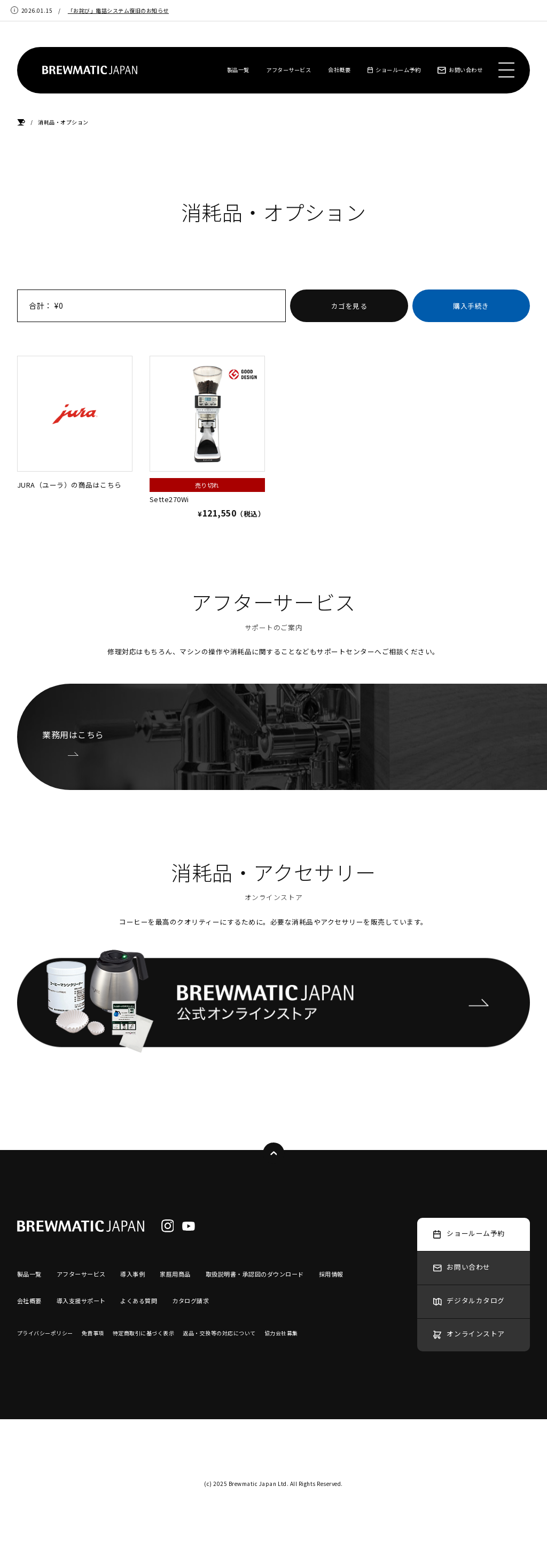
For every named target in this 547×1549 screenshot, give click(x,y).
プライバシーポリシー (45, 1333)
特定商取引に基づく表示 (144, 1333)
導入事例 (132, 1274)
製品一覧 (238, 70)
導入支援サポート (81, 1300)
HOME (21, 122)
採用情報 (331, 1274)
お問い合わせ (459, 70)
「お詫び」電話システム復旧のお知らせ (118, 10)
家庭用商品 (175, 1274)
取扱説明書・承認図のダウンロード (255, 1274)
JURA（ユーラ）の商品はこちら (74, 422)
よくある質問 (138, 1300)
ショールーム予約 (394, 70)
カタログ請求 (190, 1300)
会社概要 (339, 70)
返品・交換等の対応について (219, 1333)
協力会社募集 (281, 1333)
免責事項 (93, 1333)
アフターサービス (288, 70)
